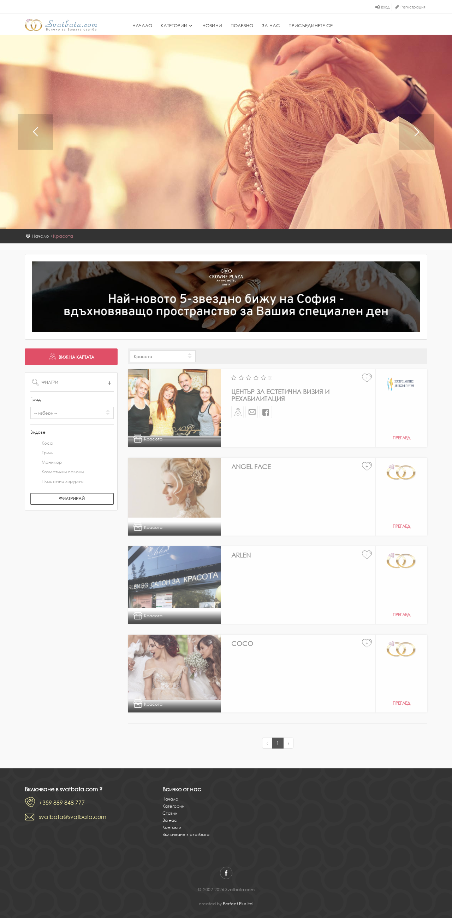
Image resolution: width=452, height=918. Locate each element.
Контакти (171, 827)
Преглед (401, 438)
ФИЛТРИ (72, 382)
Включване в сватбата (185, 834)
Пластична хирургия (56, 482)
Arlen (241, 555)
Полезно (242, 26)
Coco (242, 643)
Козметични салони (57, 472)
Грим (41, 453)
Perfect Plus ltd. (238, 904)
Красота (63, 236)
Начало (142, 26)
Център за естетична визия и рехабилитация (280, 395)
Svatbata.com (61, 25)
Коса (41, 444)
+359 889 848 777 (62, 802)
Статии (169, 813)
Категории (177, 26)
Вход (385, 7)
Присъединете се (311, 26)
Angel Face (251, 466)
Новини (212, 26)
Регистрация (413, 7)
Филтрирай (72, 499)
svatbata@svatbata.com (72, 816)
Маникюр (46, 463)
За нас (271, 26)
